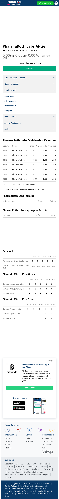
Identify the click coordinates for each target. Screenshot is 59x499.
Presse (7, 445)
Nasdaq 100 (21, 466)
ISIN (22, 51)
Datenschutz (47, 442)
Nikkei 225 (32, 466)
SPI (17, 464)
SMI (50, 466)
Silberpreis (9, 472)
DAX (34, 464)
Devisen (26, 469)
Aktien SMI (9, 464)
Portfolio (19, 474)
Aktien (18, 469)
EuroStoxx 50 (44, 464)
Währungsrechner (33, 474)
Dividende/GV (10, 105)
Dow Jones (9, 466)
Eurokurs (47, 469)
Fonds (18, 472)
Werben (29, 442)
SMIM (28, 464)
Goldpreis (9, 469)
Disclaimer (46, 445)
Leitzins (8, 477)
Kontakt (8, 438)
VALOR (6, 51)
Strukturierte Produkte (33, 472)
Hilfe (28, 438)
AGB (43, 448)
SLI (22, 464)
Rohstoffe (9, 474)
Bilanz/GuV (9, 96)
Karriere (8, 442)
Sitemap (8, 448)
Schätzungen (10, 101)
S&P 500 (42, 466)
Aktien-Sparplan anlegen (30, 63)
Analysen (8, 110)
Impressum (47, 438)
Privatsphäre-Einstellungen (47, 452)
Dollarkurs (36, 469)
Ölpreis (46, 474)
